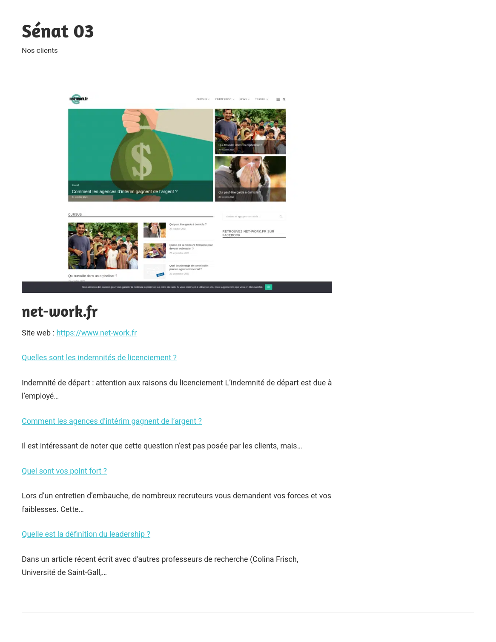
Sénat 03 (58, 30)
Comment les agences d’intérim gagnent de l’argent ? (112, 420)
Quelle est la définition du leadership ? (86, 533)
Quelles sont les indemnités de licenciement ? (99, 357)
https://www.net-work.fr (96, 332)
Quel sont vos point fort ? (64, 470)
